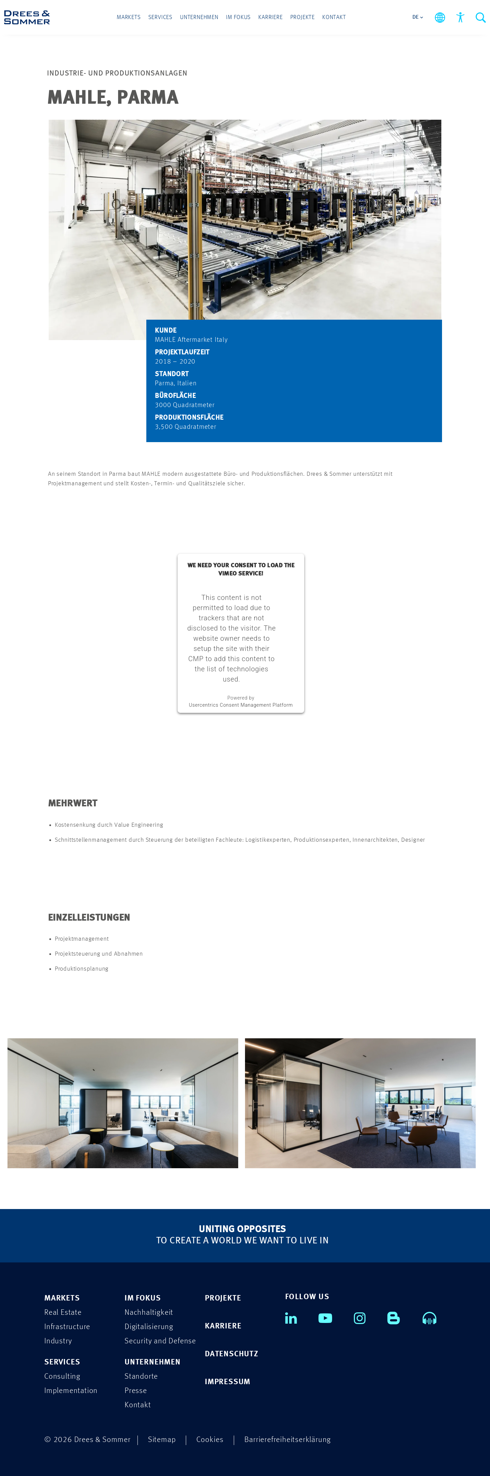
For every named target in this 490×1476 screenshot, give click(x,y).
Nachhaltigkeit (149, 1312)
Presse (136, 1391)
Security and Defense (160, 1341)
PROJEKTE (223, 1298)
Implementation (71, 1391)
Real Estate (63, 1312)
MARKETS (62, 1298)
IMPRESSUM (227, 1382)
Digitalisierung (149, 1327)
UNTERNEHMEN (153, 1362)
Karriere (270, 17)
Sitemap (162, 1440)
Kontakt (334, 17)
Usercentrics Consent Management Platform (241, 705)
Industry (58, 1341)
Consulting (62, 1376)
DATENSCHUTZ (231, 1354)
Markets (129, 17)
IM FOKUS (143, 1298)
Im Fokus (238, 17)
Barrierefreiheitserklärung (287, 1440)
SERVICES (62, 1362)
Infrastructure (67, 1327)
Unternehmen (199, 17)
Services (160, 17)
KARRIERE (223, 1326)
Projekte (302, 17)
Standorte (141, 1376)
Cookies (210, 1440)
